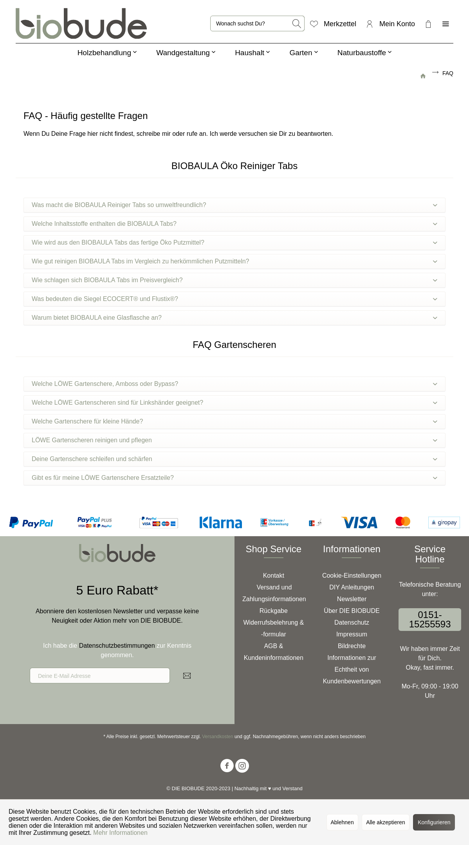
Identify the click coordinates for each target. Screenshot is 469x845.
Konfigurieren (434, 822)
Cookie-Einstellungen (351, 575)
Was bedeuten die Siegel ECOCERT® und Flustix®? (234, 298)
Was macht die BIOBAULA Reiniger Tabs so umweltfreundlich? (234, 205)
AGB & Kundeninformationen (273, 652)
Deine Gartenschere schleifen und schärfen (234, 459)
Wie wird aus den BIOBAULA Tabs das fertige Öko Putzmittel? (234, 242)
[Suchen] (297, 23)
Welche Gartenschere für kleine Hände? (234, 421)
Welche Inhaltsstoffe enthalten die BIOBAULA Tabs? (234, 223)
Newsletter (352, 599)
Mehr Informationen (120, 832)
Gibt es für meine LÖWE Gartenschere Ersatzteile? (234, 477)
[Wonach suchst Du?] (257, 23)
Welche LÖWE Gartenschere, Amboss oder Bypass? (234, 383)
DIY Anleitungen (351, 587)
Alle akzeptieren (385, 822)
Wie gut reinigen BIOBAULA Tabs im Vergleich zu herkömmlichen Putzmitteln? (234, 261)
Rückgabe (274, 610)
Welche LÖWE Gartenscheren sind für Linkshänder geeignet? (234, 402)
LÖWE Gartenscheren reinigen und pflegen (234, 440)
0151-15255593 (430, 619)
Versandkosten (217, 736)
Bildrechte (352, 646)
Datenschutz (351, 622)
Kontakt (273, 575)
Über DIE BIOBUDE (351, 610)
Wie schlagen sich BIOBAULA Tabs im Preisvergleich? (234, 280)
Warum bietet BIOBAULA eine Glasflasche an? (234, 317)
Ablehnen (342, 822)
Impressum (351, 634)
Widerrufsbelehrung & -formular (273, 628)
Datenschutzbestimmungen (117, 645)
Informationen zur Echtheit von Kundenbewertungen (352, 669)
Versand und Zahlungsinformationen (274, 593)
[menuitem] (257, 23)
